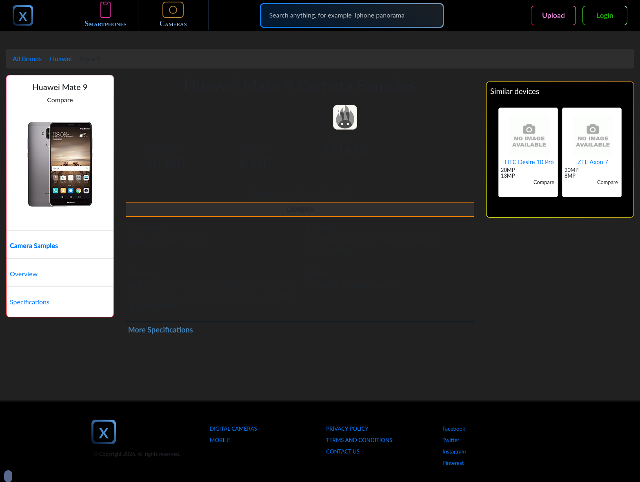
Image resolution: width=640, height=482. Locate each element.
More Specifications (160, 329)
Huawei (61, 58)
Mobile (220, 440)
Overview (24, 273)
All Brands (27, 58)
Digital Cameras (233, 428)
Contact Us (343, 451)
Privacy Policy (347, 428)
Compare (60, 99)
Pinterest (453, 463)
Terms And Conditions (359, 440)
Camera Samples (34, 245)
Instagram (454, 451)
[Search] (352, 15)
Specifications (29, 302)
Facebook (453, 428)
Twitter (450, 440)
